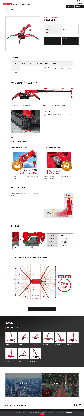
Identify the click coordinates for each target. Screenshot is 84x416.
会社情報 (9, 6)
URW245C (12, 9)
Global (79, 3)
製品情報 (15, 6)
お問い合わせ (70, 6)
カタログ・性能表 (35, 308)
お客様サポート (79, 6)
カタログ (52, 39)
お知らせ (26, 6)
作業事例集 (70, 39)
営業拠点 (20, 6)
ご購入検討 (52, 42)
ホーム (4, 6)
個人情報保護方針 (69, 412)
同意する (42, 414)
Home (4, 9)
